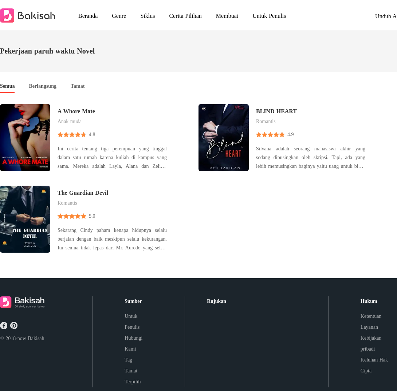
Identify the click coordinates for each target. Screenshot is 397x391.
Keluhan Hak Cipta (374, 365)
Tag (128, 360)
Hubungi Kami (133, 343)
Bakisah (36, 338)
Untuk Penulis (132, 321)
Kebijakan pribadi (371, 343)
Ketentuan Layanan (371, 321)
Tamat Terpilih (133, 376)
